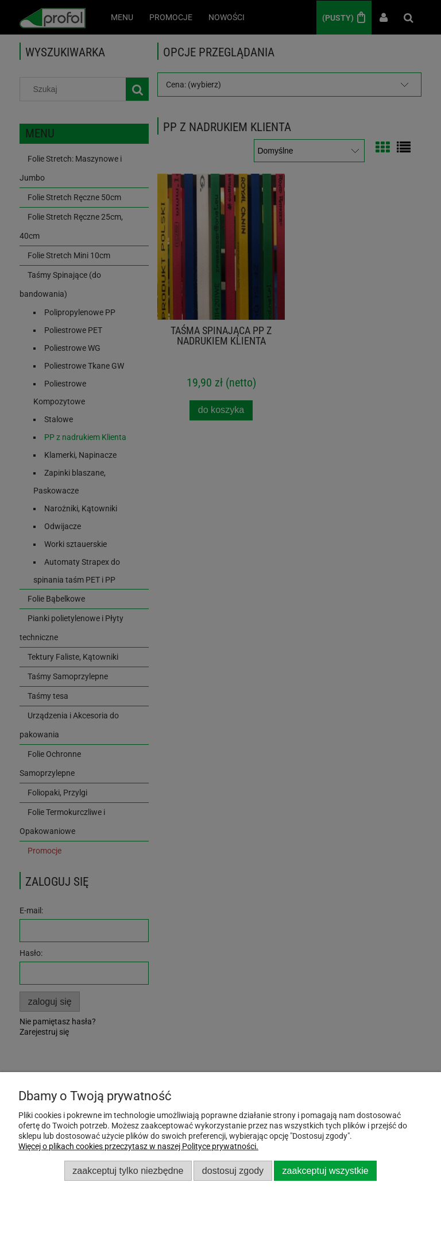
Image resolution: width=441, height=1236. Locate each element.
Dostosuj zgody (233, 1170)
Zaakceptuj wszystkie (326, 1170)
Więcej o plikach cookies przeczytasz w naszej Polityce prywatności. (138, 1146)
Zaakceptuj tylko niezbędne (127, 1170)
